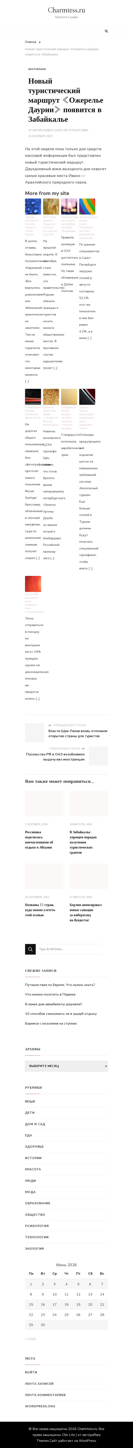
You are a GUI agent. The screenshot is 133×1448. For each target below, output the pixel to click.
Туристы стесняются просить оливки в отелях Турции (31, 226)
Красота (33, 1169)
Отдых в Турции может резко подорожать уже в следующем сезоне (86, 418)
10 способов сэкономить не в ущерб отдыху (61, 1013)
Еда (28, 1135)
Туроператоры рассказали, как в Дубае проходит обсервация (69, 224)
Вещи (30, 1101)
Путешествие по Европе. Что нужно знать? (60, 985)
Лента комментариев (45, 1395)
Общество (35, 1215)
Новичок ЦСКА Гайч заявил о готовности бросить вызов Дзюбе (50, 416)
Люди (30, 1181)
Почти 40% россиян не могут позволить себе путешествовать (33, 603)
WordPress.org (40, 1406)
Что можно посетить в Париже (50, 994)
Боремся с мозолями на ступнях (51, 1023)
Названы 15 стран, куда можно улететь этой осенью (40, 910)
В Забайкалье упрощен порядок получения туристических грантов (83, 842)
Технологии (37, 1237)
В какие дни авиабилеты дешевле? (53, 1004)
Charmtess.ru (66, 10)
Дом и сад (35, 1124)
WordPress (87, 1440)
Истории (33, 1158)
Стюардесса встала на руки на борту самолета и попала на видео (68, 418)
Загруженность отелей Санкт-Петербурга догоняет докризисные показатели (87, 228)
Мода (30, 1192)
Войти (31, 1372)
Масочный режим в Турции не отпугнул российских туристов (50, 226)
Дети (30, 1113)
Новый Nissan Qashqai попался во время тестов (33, 413)
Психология (37, 1226)
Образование (37, 1203)
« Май (30, 1339)
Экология (34, 1249)
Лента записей (39, 1384)
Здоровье (34, 1147)
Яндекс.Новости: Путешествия (65, 130)
